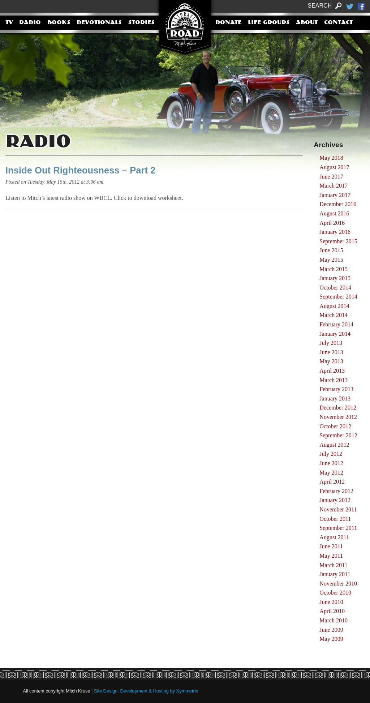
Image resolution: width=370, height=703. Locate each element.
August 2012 (334, 445)
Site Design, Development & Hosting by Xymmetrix (146, 691)
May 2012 (331, 473)
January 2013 (334, 398)
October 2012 (335, 426)
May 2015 (331, 260)
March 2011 (333, 565)
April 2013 (332, 371)
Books (58, 23)
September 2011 (338, 528)
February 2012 (336, 491)
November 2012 (338, 417)
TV (9, 23)
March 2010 (333, 620)
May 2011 (331, 556)
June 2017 (331, 176)
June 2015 (331, 250)
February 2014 (336, 324)
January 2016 (334, 232)
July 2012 (330, 454)
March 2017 (333, 186)
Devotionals (99, 23)
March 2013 (333, 380)
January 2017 (334, 195)
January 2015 (334, 278)
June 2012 (331, 463)
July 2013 (330, 343)
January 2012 (334, 500)
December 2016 (337, 204)
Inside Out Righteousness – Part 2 (80, 170)
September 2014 (338, 296)
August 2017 (334, 167)
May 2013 (331, 361)
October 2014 (335, 287)
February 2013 (336, 389)
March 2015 (333, 269)
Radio (30, 23)
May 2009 (331, 639)
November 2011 (338, 509)
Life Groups (269, 23)
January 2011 (334, 574)
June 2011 (331, 546)
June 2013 (331, 352)
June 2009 (331, 630)
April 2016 (332, 223)
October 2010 (335, 593)
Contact (338, 23)
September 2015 (338, 241)
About (307, 23)
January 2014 (334, 334)
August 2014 (334, 306)
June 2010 (331, 602)
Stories (141, 23)
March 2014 (333, 315)
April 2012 (332, 482)
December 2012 (337, 407)
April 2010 (332, 611)
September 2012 (338, 435)
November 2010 (338, 583)
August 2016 (334, 213)
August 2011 (334, 537)
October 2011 (335, 519)
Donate (228, 23)
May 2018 (331, 158)
